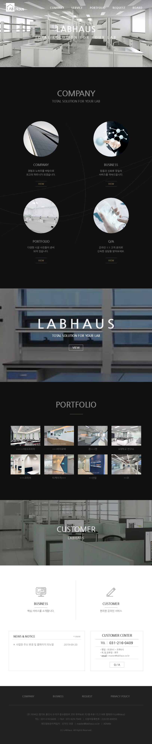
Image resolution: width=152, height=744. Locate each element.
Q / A (117, 664)
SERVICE (77, 11)
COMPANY (57, 11)
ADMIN (107, 724)
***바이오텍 (59, 449)
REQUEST (119, 11)
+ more (76, 636)
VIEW (76, 347)
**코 (126, 478)
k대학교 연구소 (126, 449)
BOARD (137, 11)
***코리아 (25, 478)
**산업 (92, 478)
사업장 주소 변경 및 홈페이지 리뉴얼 (35, 644)
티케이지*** (59, 478)
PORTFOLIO (98, 11)
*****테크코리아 (25, 449)
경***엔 (92, 449)
